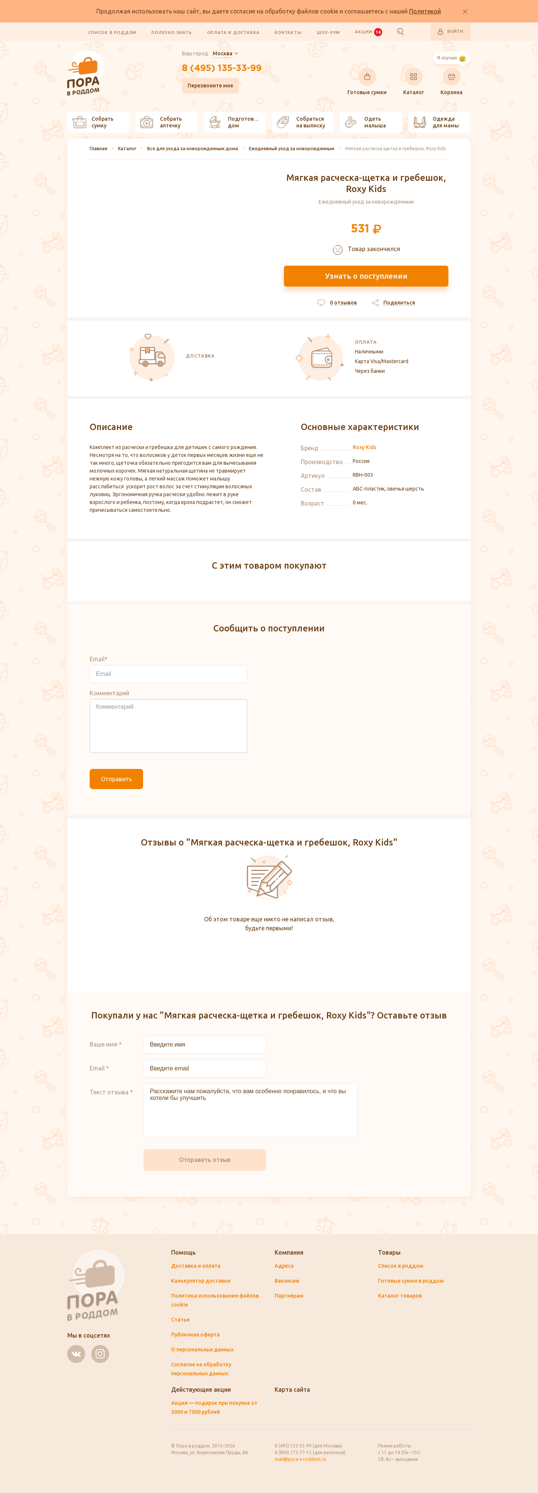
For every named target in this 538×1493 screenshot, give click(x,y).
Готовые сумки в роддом (411, 1281)
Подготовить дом (235, 122)
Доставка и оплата (195, 1266)
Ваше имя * (106, 1044)
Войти (450, 32)
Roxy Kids (364, 447)
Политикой (425, 11)
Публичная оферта (195, 1335)
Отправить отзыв (205, 1159)
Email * (99, 1068)
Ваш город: (207, 54)
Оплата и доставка (233, 32)
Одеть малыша (365, 122)
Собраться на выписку (301, 122)
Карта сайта (292, 1389)
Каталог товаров (400, 1296)
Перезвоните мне (210, 86)
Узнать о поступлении (366, 276)
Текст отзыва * (111, 1092)
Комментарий (109, 693)
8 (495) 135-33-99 (222, 68)
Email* (99, 659)
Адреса (284, 1266)
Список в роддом (112, 32)
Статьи (180, 1320)
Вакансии (287, 1281)
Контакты (288, 32)
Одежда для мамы (436, 122)
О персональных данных (202, 1350)
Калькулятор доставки (201, 1281)
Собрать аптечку (161, 122)
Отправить (116, 779)
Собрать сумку (93, 122)
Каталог (413, 81)
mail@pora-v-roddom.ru (300, 1459)
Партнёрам (289, 1296)
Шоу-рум (328, 32)
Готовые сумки (367, 81)
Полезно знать (171, 32)
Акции (368, 32)
